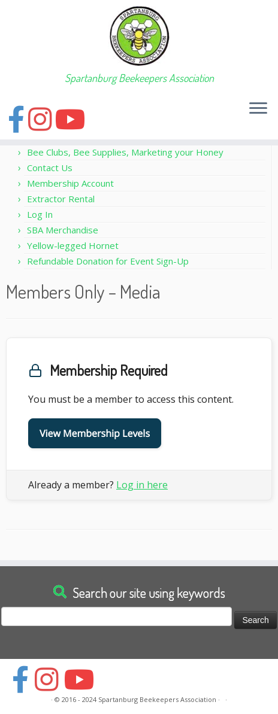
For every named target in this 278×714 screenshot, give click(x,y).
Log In (40, 214)
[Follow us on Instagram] (41, 119)
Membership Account (70, 183)
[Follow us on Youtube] (72, 119)
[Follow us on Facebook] (18, 119)
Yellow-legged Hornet (73, 245)
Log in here (142, 484)
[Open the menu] (258, 109)
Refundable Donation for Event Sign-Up (108, 261)
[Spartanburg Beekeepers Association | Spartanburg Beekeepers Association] (139, 36)
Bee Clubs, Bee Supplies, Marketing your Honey (125, 152)
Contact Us (49, 168)
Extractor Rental (61, 199)
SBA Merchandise (62, 230)
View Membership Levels (95, 433)
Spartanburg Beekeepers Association (157, 699)
